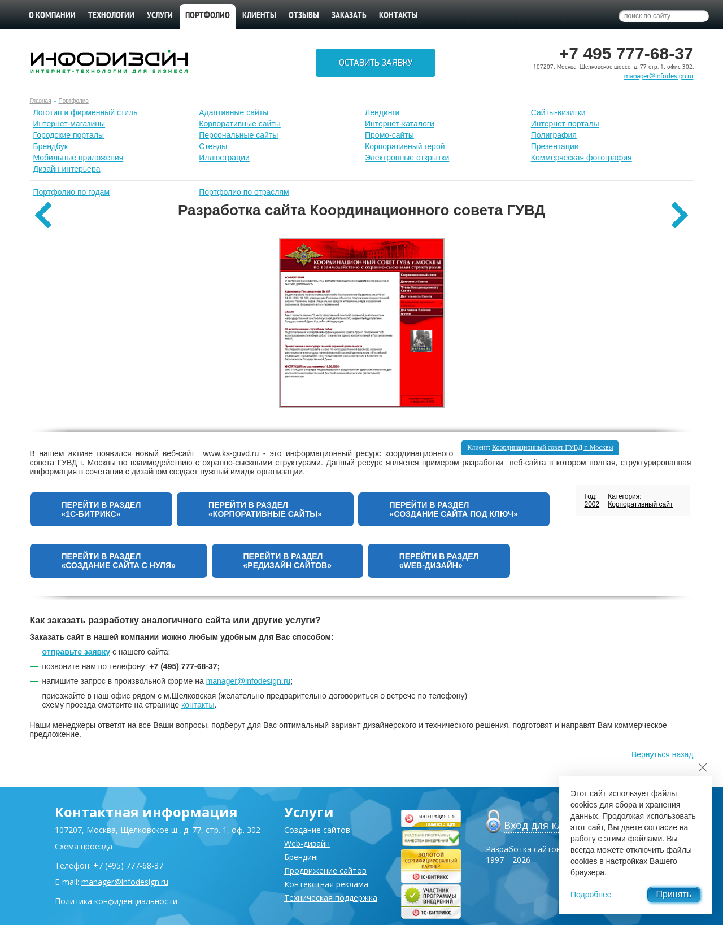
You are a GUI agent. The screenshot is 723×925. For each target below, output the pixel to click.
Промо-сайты (389, 134)
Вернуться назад (662, 754)
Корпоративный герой (405, 146)
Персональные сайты (238, 134)
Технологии (111, 15)
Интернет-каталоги (399, 123)
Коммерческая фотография (581, 157)
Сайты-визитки (558, 112)
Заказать (349, 15)
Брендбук (50, 146)
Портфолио (74, 101)
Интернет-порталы (565, 123)
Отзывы (304, 15)
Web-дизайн (307, 843)
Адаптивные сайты (233, 112)
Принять (674, 894)
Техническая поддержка (330, 897)
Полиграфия (554, 134)
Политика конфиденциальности (116, 901)
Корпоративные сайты (240, 123)
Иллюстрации (224, 157)
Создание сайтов (317, 829)
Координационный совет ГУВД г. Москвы (552, 447)
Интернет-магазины (69, 123)
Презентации (555, 146)
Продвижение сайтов (325, 870)
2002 (591, 504)
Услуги (160, 15)
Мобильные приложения (78, 157)
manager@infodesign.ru (659, 76)
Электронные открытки (407, 157)
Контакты (398, 15)
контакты (198, 704)
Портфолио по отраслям (244, 192)
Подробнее (591, 894)
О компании (52, 15)
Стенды (213, 146)
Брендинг (302, 857)
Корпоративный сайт (640, 504)
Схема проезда (83, 846)
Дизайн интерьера (67, 168)
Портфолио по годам (71, 192)
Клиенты (259, 15)
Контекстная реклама (326, 884)
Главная (40, 101)
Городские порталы (68, 134)
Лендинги (382, 112)
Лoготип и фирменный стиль (85, 112)
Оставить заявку (375, 62)
